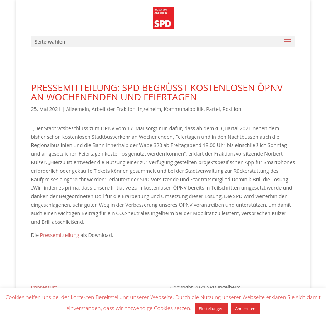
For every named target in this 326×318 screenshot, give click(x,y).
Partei (213, 109)
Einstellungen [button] (211, 308)
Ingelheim (149, 109)
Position (232, 109)
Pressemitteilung (59, 235)
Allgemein (77, 109)
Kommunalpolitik (184, 109)
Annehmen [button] (245, 308)
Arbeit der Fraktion (114, 109)
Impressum (44, 287)
